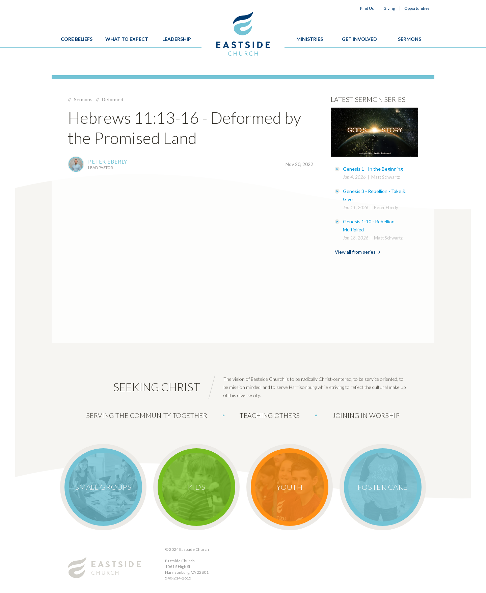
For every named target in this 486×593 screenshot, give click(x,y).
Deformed (112, 99)
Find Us (367, 8)
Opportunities (417, 8)
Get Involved (359, 39)
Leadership (176, 39)
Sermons (409, 39)
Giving (389, 8)
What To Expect (126, 39)
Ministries (309, 39)
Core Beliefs (76, 39)
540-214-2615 (178, 578)
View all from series (357, 252)
